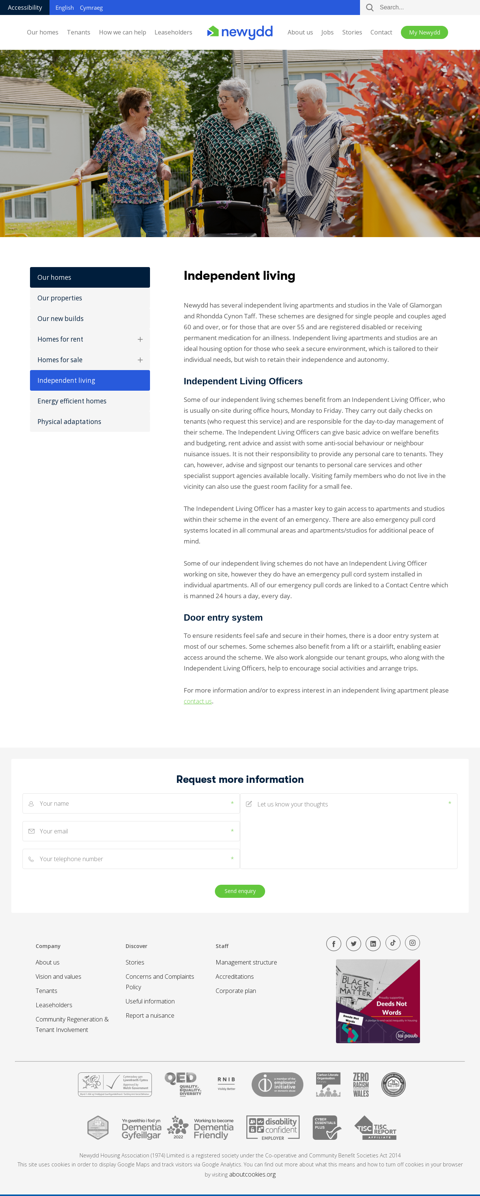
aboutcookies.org (252, 1174)
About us (300, 32)
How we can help (122, 32)
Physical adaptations (69, 421)
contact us (198, 701)
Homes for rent (90, 339)
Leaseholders (173, 32)
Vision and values (58, 976)
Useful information (150, 1001)
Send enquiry (240, 890)
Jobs (327, 32)
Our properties (60, 298)
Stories (352, 32)
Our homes (42, 32)
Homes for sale (90, 359)
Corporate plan (236, 991)
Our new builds (61, 318)
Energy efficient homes (72, 401)
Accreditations (235, 976)
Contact (381, 32)
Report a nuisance (150, 1015)
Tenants (78, 32)
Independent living (66, 380)
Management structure (246, 962)
